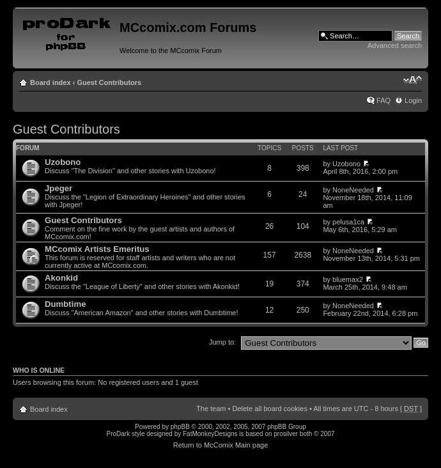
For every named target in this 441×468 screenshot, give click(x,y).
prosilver (286, 433)
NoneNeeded (353, 190)
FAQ (383, 100)
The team (211, 408)
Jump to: (222, 342)
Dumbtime (65, 304)
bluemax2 (347, 279)
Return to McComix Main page (220, 445)
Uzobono (63, 162)
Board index (50, 82)
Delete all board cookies (269, 408)
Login (413, 100)
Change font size (412, 80)
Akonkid (61, 278)
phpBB (180, 426)
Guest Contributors (109, 82)
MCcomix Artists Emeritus (97, 249)
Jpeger (58, 188)
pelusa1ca (348, 222)
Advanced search (395, 45)
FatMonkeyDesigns (210, 433)
